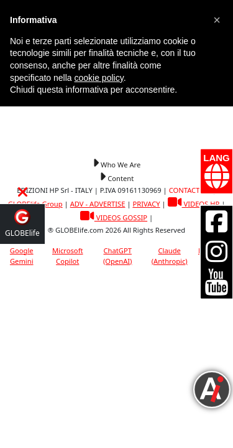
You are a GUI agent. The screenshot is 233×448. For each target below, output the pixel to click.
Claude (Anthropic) (170, 256)
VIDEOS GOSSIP (113, 217)
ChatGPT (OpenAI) (117, 256)
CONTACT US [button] (190, 190)
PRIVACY (146, 203)
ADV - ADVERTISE (98, 203)
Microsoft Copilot (67, 256)
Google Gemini (22, 256)
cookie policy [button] (99, 78)
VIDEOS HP (194, 203)
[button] (116, 163)
